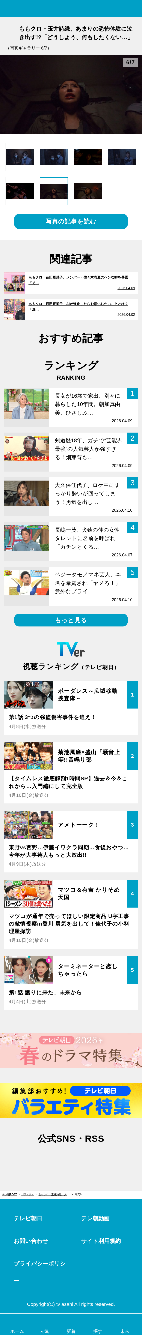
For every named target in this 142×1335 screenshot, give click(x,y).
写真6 (78, 1194)
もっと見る (71, 620)
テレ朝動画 (95, 1218)
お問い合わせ (31, 1241)
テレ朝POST (71, 8)
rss (91, 1157)
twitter (50, 1157)
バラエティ (27, 1194)
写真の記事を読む (70, 221)
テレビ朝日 (28, 1218)
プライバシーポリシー (40, 1272)
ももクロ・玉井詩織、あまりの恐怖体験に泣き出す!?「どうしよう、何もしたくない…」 (55, 1194)
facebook (71, 1157)
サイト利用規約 (101, 1241)
